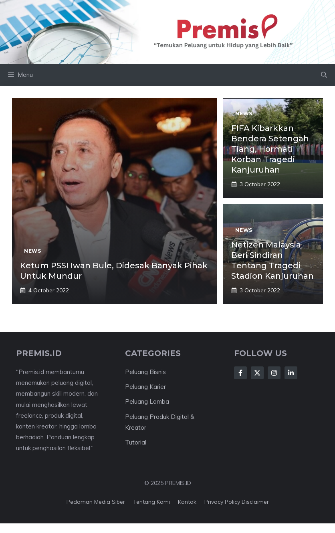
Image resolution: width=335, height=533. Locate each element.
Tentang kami (151, 501)
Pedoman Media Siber (96, 501)
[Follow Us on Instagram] (274, 372)
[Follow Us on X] (257, 372)
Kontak (187, 501)
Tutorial (135, 442)
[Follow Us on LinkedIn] (291, 372)
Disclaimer (255, 501)
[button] (324, 75)
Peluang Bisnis (145, 372)
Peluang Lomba (147, 401)
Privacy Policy (222, 501)
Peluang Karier (145, 386)
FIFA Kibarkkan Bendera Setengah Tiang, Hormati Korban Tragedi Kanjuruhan (270, 149)
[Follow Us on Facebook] (240, 372)
